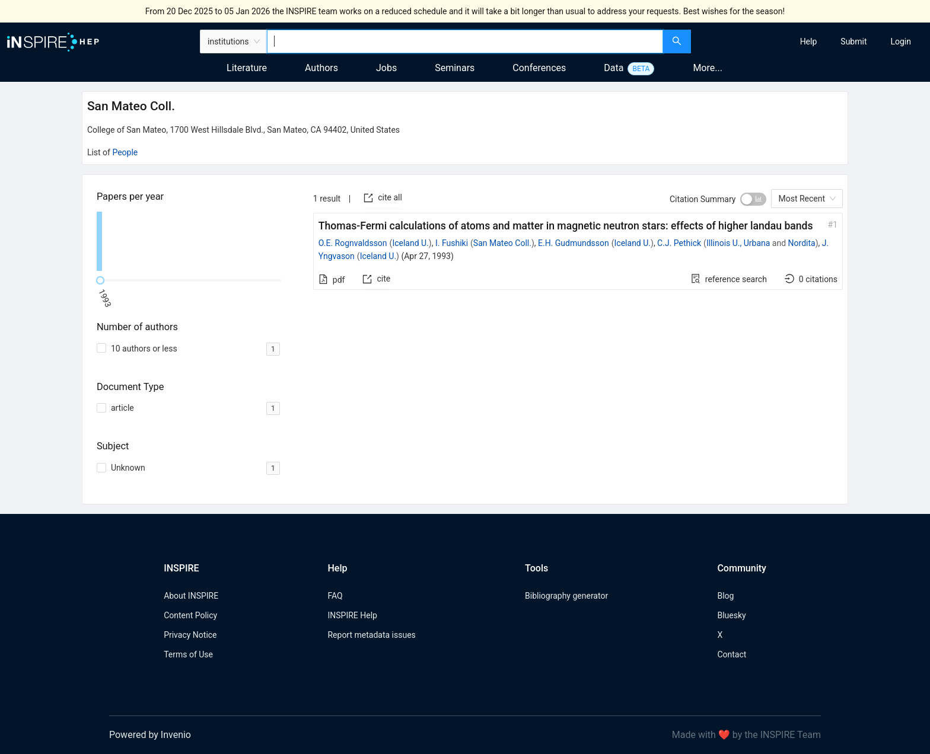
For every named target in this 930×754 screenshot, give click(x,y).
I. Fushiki (451, 243)
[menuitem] (808, 41)
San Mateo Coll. (502, 243)
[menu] (812, 41)
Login (900, 41)
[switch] (753, 199)
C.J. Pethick (679, 243)
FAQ (334, 595)
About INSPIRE (191, 595)
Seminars (454, 68)
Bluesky (731, 615)
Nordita (802, 243)
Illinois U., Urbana (738, 243)
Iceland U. (410, 243)
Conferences (539, 68)
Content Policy (190, 615)
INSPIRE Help (352, 615)
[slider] (100, 280)
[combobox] (465, 41)
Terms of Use (188, 654)
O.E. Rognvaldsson (353, 243)
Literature (247, 68)
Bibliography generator (566, 595)
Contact (731, 654)
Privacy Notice (190, 635)
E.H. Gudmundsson (573, 243)
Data (613, 68)
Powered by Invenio (150, 734)
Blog (725, 595)
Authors (321, 68)
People (125, 152)
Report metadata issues (371, 635)
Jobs (386, 68)
